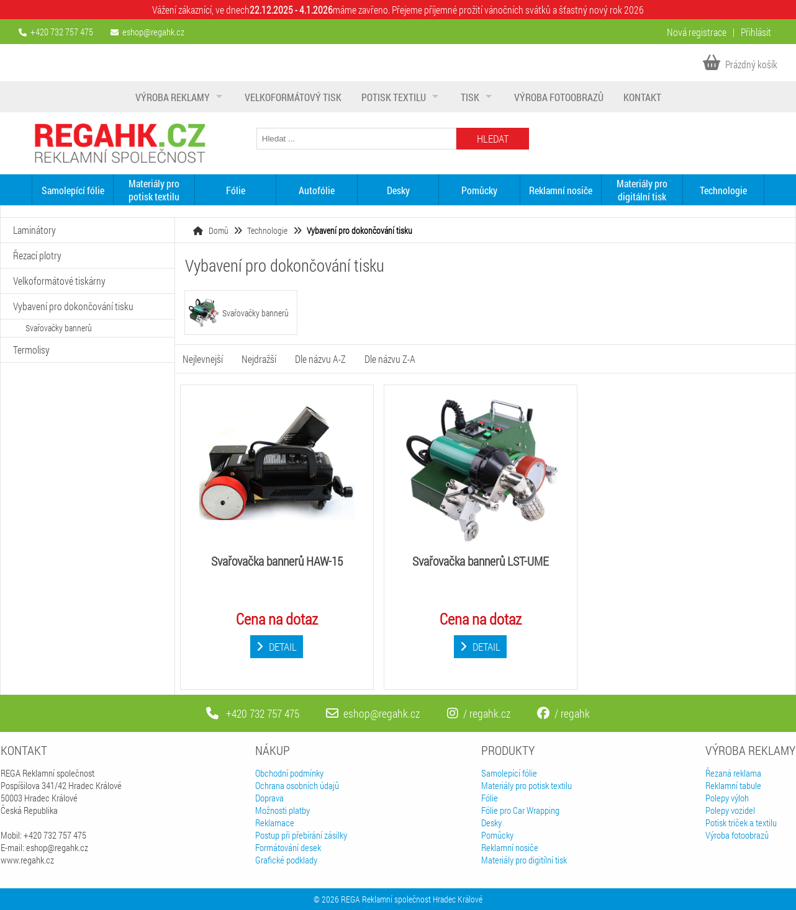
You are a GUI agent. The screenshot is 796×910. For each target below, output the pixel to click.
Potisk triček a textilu (741, 822)
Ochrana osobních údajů (297, 785)
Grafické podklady (286, 860)
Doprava (269, 798)
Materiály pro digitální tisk (642, 190)
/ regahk (563, 713)
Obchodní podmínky (289, 773)
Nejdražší (259, 358)
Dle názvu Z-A (389, 358)
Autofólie (317, 190)
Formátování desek (288, 847)
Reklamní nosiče (560, 190)
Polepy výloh (727, 798)
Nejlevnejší (203, 358)
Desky (398, 190)
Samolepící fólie (73, 190)
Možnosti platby (282, 810)
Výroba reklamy (172, 97)
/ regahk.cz (478, 713)
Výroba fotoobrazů (559, 97)
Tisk (470, 97)
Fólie (235, 190)
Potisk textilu (393, 97)
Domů (218, 230)
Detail (276, 647)
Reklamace (274, 822)
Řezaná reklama (733, 773)
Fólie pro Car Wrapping (520, 810)
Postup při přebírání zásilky (301, 835)
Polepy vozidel (730, 810)
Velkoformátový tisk (293, 97)
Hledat (493, 139)
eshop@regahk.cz (153, 31)
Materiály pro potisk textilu (154, 190)
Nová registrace (696, 31)
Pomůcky (479, 190)
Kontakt (642, 97)
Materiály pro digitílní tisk (524, 860)
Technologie (723, 190)
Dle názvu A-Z (320, 358)
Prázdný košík (740, 64)
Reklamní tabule (733, 785)
